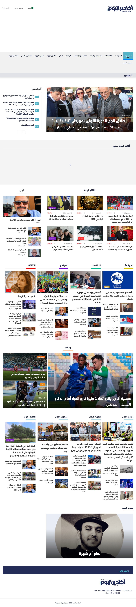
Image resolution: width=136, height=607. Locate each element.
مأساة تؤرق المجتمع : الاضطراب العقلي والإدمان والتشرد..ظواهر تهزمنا (16, 241)
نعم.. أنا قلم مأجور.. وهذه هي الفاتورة (25, 220)
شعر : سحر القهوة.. (26, 296)
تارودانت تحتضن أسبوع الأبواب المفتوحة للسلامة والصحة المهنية (78, 474)
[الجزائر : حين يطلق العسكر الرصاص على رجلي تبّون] (29, 488)
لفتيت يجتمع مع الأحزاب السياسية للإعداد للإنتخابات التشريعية (112, 331)
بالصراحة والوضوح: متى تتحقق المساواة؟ (17, 251)
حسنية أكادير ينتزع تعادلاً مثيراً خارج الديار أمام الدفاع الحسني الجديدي (94, 400)
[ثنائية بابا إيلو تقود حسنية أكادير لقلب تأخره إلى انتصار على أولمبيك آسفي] (25, 394)
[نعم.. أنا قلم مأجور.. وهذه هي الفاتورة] (22, 206)
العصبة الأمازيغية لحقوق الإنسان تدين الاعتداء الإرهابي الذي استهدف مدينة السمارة (54, 299)
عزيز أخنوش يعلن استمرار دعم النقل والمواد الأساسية (80, 333)
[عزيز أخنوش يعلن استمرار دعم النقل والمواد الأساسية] (94, 334)
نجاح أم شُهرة (90, 553)
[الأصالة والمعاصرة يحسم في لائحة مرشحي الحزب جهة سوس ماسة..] (117, 280)
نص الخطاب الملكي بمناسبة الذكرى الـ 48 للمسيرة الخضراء (120, 247)
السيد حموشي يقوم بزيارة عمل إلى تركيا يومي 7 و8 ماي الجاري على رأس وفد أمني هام (110, 495)
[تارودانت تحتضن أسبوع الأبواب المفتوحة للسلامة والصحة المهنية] (94, 473)
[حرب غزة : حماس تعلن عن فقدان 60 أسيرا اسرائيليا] (60, 233)
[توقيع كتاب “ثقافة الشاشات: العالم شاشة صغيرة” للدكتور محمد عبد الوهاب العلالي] (29, 331)
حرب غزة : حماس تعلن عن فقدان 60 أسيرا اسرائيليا (63, 247)
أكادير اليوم (51, 55)
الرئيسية (128, 55)
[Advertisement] (68, 34)
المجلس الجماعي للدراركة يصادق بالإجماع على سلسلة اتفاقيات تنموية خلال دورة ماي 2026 (78, 487)
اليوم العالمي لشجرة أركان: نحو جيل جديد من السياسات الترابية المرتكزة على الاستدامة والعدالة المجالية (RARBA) (21, 450)
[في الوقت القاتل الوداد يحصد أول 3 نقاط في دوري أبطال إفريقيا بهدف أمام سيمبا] (120, 203)
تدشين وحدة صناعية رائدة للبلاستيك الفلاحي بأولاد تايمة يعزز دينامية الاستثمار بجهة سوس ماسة (78, 460)
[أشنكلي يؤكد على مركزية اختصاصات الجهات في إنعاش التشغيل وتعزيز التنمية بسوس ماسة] (85, 280)
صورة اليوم (127, 62)
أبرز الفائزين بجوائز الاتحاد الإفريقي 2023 (92, 217)
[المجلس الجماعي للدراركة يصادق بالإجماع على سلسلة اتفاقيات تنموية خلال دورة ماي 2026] (94, 485)
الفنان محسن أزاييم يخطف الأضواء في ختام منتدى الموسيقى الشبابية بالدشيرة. (13, 305)
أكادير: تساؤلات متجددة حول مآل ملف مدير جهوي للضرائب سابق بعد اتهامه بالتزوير (45, 323)
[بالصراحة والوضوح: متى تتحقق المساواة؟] (34, 253)
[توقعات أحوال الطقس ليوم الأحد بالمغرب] (90, 233)
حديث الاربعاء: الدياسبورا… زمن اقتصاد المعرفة (78, 310)
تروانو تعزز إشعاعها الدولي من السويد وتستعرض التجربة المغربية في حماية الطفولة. (14, 318)
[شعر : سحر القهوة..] (20, 282)
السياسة (118, 55)
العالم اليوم (13, 55)
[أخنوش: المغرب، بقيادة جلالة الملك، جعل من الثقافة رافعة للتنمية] (126, 307)
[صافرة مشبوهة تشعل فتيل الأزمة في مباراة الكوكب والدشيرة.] (25, 367)
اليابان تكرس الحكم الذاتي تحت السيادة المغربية (111, 318)
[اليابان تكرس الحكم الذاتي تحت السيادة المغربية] (126, 319)
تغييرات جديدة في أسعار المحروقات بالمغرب (80, 322)
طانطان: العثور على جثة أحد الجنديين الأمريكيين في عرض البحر (54, 447)
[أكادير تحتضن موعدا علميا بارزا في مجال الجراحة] (126, 483)
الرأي (61, 55)
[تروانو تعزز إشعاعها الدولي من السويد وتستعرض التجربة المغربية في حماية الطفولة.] (29, 317)
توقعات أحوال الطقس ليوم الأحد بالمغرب (91, 247)
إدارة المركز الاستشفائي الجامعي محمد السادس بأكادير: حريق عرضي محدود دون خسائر (110, 470)
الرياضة (68, 55)
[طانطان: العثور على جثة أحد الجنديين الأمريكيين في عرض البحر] (52, 431)
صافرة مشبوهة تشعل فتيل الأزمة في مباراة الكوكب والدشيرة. (27, 375)
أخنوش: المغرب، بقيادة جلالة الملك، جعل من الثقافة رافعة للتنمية (110, 306)
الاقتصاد (108, 55)
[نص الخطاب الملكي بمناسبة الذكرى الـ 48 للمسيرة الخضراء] (120, 233)
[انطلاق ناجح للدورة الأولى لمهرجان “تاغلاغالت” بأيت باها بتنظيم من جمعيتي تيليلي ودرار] (89, 109)
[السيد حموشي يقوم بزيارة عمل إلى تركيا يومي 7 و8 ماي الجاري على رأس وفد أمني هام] (126, 495)
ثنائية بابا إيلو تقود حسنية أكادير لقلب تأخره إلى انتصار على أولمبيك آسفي (27, 403)
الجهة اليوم (39, 55)
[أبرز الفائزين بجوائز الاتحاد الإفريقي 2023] (90, 203)
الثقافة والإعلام (81, 55)
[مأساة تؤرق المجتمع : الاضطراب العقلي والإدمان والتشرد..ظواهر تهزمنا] (34, 241)
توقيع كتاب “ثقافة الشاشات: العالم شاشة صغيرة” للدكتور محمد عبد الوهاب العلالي (13, 332)
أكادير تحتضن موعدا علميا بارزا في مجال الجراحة (111, 482)
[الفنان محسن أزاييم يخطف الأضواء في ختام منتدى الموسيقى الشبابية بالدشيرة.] (29, 304)
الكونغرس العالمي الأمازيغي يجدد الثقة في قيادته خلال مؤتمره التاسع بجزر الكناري (13, 476)
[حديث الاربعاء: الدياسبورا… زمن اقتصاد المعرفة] (94, 311)
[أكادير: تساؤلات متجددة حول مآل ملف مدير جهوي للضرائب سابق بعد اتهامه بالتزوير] (61, 323)
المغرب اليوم (26, 55)
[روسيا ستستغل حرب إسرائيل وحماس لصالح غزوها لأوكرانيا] (60, 203)
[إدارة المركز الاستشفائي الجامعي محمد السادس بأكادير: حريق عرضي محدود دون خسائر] (126, 469)
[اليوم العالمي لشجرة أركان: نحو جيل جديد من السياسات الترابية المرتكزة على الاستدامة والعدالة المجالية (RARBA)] (20, 432)
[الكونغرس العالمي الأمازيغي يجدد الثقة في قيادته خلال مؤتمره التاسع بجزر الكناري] (29, 476)
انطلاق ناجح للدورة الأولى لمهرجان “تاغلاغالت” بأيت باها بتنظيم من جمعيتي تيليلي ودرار (89, 119)
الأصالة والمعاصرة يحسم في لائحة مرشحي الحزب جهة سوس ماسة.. (118, 295)
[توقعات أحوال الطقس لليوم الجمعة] (61, 483)
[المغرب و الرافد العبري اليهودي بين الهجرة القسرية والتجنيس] (61, 471)
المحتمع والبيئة (96, 55)
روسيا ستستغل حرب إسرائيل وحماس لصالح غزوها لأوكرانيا (61, 217)
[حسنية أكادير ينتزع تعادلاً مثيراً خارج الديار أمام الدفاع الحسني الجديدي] (90, 380)
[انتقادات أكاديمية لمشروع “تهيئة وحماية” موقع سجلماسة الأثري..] (61, 459)
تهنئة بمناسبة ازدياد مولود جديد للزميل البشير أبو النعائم (46, 334)
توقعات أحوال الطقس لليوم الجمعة (45, 481)
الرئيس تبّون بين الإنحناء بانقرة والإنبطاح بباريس (17, 229)
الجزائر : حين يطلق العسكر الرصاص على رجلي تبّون (14, 487)
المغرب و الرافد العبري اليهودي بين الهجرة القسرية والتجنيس (45, 471)
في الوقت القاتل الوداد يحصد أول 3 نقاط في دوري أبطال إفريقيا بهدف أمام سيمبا (120, 219)
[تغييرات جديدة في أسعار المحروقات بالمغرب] (94, 322)
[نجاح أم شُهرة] (89, 536)
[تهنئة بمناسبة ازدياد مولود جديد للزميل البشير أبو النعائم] (61, 335)
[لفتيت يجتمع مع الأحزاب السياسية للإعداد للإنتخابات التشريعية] (126, 331)
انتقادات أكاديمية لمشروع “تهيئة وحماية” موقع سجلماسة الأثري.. (45, 460)
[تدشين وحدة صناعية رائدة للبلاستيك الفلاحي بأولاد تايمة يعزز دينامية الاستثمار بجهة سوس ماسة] (94, 459)
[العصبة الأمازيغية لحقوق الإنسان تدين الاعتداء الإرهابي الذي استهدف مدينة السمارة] (52, 282)
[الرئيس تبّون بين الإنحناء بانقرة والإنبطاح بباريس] (34, 231)
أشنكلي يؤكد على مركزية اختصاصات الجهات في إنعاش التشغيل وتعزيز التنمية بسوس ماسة (86, 297)
